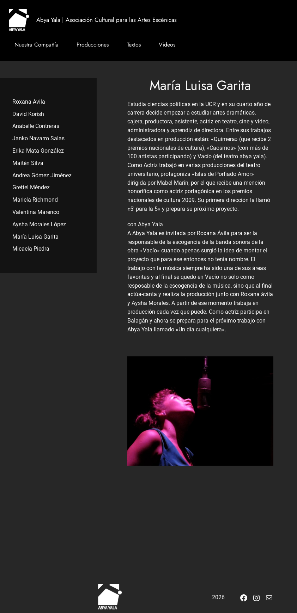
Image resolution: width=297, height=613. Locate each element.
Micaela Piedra (30, 248)
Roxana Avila (28, 101)
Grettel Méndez (31, 187)
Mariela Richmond (35, 199)
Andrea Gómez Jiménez (42, 175)
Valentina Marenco (35, 212)
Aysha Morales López (39, 224)
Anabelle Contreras (35, 126)
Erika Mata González (38, 150)
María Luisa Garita (35, 236)
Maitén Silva (27, 163)
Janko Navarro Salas (38, 138)
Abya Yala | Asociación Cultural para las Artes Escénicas (106, 20)
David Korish (28, 114)
